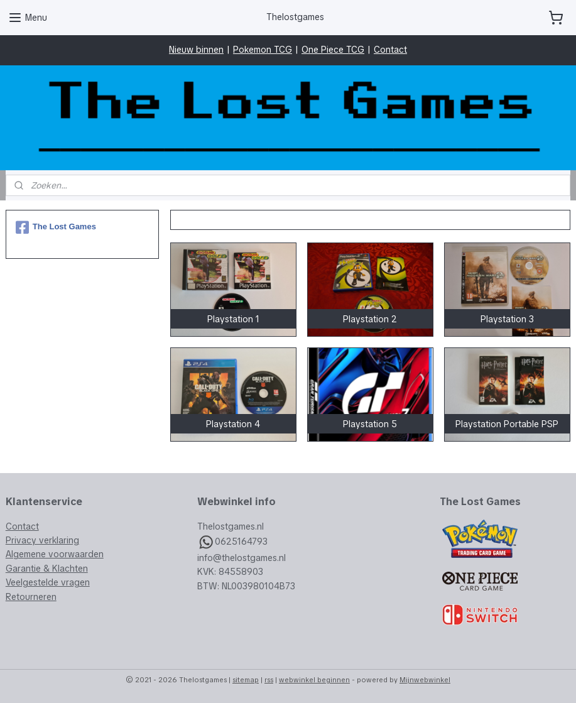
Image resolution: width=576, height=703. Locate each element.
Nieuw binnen (196, 49)
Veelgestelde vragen (48, 582)
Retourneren (31, 596)
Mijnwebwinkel (424, 679)
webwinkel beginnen (314, 679)
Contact (390, 49)
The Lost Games (56, 227)
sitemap (245, 679)
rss (268, 679)
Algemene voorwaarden (55, 554)
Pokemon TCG (262, 49)
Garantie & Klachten (47, 568)
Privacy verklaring (42, 540)
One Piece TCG (333, 49)
